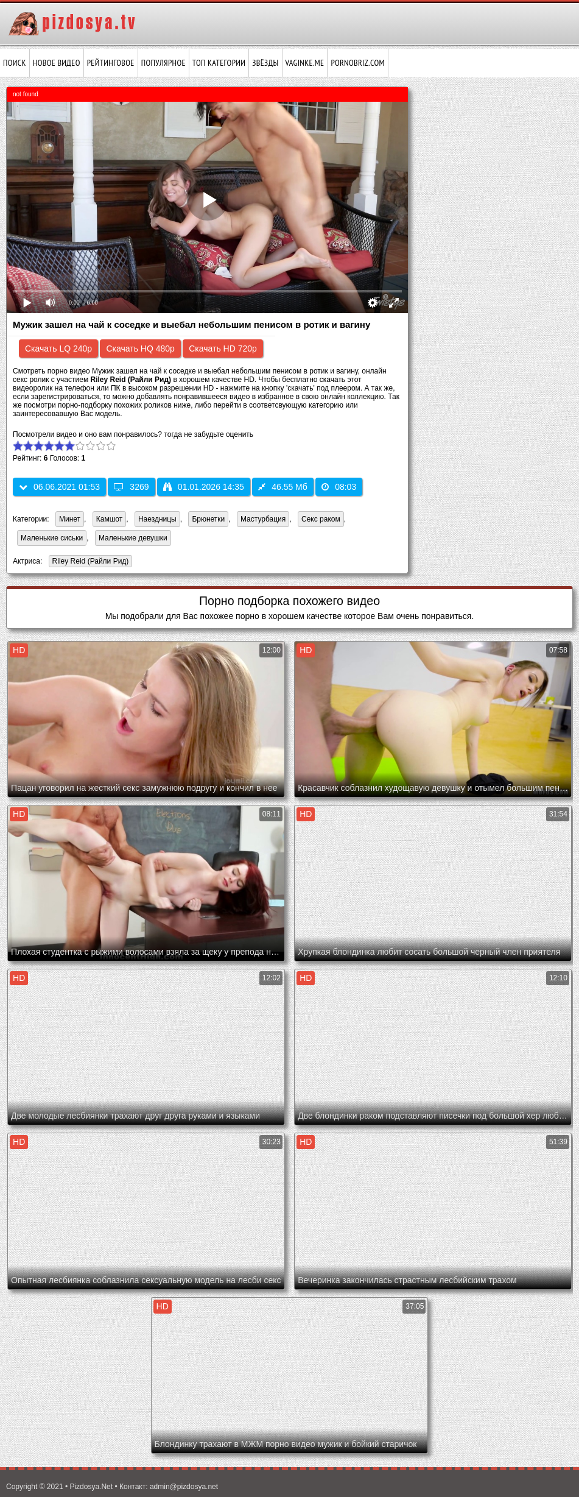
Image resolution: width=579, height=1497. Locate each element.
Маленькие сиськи (52, 538)
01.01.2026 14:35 (203, 487)
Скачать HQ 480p (140, 348)
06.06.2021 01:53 (59, 487)
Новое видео (56, 62)
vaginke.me (305, 62)
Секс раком (320, 519)
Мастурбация (263, 519)
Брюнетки (208, 519)
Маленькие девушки (133, 538)
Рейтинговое (111, 62)
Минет (69, 519)
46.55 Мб (282, 487)
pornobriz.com (357, 62)
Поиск (14, 62)
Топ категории (218, 62)
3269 (131, 487)
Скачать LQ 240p (58, 348)
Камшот (109, 519)
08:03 (338, 487)
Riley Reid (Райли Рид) (89, 562)
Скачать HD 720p (223, 348)
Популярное (163, 62)
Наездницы (157, 519)
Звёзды (265, 62)
